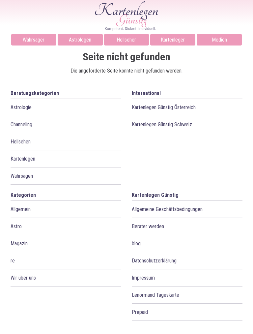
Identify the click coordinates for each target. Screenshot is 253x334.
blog (136, 243)
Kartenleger (173, 40)
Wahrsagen (22, 176)
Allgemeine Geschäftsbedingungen (167, 209)
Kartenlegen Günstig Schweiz (162, 124)
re (13, 261)
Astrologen (80, 40)
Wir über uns (23, 278)
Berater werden (148, 226)
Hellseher (126, 40)
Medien (219, 40)
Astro (16, 226)
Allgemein (21, 209)
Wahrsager (33, 40)
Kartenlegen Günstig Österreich (164, 107)
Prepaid (140, 312)
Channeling (21, 124)
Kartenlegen (23, 159)
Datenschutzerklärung (154, 261)
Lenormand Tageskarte (155, 295)
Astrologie (21, 107)
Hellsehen (21, 141)
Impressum (143, 278)
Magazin (19, 243)
